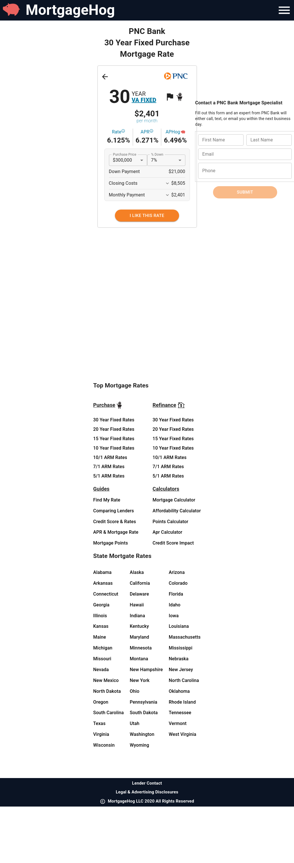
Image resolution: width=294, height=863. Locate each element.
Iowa (174, 615)
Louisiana (179, 626)
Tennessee (180, 712)
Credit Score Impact (173, 543)
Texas (99, 723)
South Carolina (108, 712)
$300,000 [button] (122, 160)
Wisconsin (104, 745)
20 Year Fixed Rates (113, 429)
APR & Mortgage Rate (115, 532)
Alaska (137, 572)
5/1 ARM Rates (109, 476)
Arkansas (103, 583)
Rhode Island (182, 702)
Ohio (134, 691)
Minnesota (141, 648)
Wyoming (139, 745)
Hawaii (137, 605)
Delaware (139, 594)
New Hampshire (146, 669)
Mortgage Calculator (174, 500)
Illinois (100, 615)
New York (139, 680)
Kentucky (139, 626)
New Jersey (181, 669)
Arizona (177, 572)
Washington (142, 734)
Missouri (102, 658)
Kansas (101, 626)
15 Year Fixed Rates (113, 438)
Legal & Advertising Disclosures (147, 792)
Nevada (101, 669)
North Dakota (107, 691)
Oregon (100, 702)
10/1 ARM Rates (110, 457)
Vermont (178, 723)
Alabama (102, 572)
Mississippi (180, 648)
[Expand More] (167, 183)
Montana (139, 658)
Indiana (137, 615)
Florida (176, 594)
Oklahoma (179, 691)
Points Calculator (170, 521)
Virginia (101, 734)
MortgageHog (70, 10)
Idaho (175, 605)
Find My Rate (106, 500)
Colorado (178, 583)
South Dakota (144, 712)
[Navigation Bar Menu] (284, 10)
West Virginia (182, 734)
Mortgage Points (110, 543)
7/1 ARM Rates (109, 466)
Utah (134, 723)
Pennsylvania (143, 702)
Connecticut (105, 594)
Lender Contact (147, 783)
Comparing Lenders (113, 510)
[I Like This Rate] (147, 216)
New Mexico (106, 680)
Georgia (101, 605)
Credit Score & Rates (114, 521)
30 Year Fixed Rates (113, 420)
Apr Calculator (167, 532)
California (140, 583)
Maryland (139, 637)
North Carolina (184, 680)
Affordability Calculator (177, 510)
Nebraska (178, 658)
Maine (99, 637)
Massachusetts (185, 637)
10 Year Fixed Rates (113, 448)
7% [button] (154, 160)
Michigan (102, 648)
